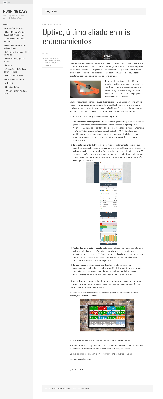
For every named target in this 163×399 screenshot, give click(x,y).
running (48, 65)
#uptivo (57, 61)
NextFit (138, 84)
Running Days (15, 11)
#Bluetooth (54, 58)
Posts (5, 24)
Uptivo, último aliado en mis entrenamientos (15, 46)
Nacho (58, 24)
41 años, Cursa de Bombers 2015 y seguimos (15, 70)
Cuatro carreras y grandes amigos (14, 59)
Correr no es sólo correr (14, 76)
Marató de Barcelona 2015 (15, 79)
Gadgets (48, 54)
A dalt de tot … (10, 83)
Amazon (106, 353)
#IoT (46, 61)
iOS (122, 148)
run (56, 63)
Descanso (9, 65)
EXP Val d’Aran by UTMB (14, 28)
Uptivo (124, 66)
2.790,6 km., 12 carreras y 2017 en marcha (16, 53)
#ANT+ (47, 58)
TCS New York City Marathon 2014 (15, 92)
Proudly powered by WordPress (57, 389)
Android (116, 148)
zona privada (134, 148)
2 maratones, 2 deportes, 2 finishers (14, 40)
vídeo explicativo (86, 353)
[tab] (5, 2)
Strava (90, 257)
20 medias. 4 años (12, 87)
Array (87, 389)
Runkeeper (99, 257)
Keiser (101, 287)
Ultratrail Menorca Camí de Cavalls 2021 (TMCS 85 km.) (14, 33)
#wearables (49, 63)
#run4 (51, 61)
